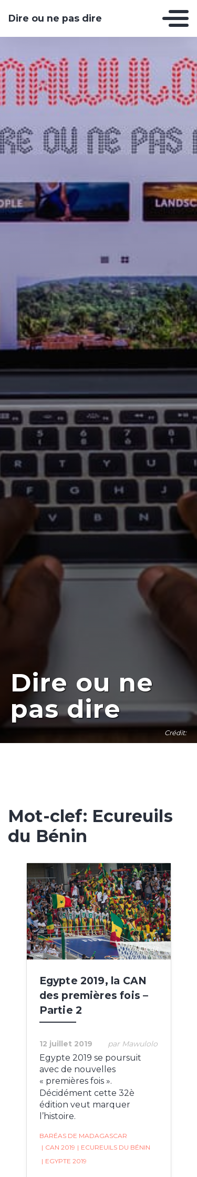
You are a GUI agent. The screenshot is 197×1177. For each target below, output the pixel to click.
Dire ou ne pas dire (55, 18)
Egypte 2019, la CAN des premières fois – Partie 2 (94, 995)
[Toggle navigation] (175, 18)
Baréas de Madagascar (83, 1136)
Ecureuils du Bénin (113, 1147)
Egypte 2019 (64, 1161)
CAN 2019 (58, 1147)
